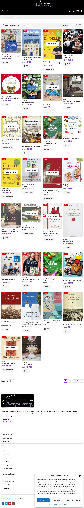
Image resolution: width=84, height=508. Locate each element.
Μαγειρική (70, 55)
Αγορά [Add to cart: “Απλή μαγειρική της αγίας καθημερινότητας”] (68, 247)
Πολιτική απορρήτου (63, 504)
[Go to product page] (11, 41)
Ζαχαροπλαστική (26, 144)
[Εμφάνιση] (71, 25)
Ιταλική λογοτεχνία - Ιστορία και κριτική (52, 320)
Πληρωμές (6, 458)
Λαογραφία (4, 321)
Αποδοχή (43, 500)
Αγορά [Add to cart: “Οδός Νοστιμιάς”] (27, 66)
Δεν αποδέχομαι (57, 500)
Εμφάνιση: (65, 25)
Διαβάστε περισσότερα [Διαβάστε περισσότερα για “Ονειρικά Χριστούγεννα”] (50, 239)
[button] (80, 476)
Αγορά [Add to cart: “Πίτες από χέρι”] (27, 371)
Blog (4, 445)
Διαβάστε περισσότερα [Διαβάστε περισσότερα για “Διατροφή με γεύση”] (29, 233)
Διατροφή (49, 61)
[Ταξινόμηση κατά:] (26, 25)
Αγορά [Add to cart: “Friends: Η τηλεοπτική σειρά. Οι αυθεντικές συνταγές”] (68, 287)
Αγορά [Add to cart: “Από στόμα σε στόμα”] (6, 286)
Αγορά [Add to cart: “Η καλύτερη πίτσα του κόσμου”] (27, 285)
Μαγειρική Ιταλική (26, 277)
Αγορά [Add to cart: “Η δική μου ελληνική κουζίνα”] (6, 62)
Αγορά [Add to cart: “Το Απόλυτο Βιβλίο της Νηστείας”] (27, 108)
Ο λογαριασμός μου (8, 477)
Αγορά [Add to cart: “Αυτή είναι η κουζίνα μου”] (6, 238)
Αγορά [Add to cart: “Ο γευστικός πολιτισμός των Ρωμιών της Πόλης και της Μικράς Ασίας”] (6, 329)
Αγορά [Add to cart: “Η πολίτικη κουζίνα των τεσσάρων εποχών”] (68, 331)
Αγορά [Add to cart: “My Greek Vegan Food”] (47, 149)
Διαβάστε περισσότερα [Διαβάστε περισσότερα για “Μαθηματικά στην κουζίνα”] (8, 147)
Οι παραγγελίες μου (8, 481)
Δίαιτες (44, 61)
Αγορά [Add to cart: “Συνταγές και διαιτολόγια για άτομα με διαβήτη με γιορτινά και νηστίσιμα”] (6, 104)
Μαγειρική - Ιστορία (55, 190)
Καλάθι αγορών (7, 488)
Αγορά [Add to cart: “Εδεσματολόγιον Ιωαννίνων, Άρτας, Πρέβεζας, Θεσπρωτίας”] (27, 153)
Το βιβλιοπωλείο (7, 438)
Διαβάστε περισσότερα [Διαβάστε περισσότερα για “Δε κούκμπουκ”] (50, 111)
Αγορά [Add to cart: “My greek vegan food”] (47, 286)
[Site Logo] (42, 4)
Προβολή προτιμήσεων (72, 500)
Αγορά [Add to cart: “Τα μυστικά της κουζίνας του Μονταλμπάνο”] (47, 329)
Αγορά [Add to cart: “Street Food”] (68, 64)
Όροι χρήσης (6, 461)
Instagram (13, 503)
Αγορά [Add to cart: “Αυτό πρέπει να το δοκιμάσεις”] (68, 107)
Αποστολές (6, 454)
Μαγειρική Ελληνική (6, 54)
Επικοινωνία (6, 441)
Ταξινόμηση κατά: (14, 25)
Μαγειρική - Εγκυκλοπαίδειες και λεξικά (31, 322)
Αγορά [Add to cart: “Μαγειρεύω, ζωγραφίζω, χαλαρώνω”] (68, 145)
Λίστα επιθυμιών (7, 485)
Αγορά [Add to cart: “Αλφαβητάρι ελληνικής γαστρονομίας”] (27, 330)
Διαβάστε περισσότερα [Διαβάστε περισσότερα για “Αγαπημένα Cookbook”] (8, 370)
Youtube (9, 503)
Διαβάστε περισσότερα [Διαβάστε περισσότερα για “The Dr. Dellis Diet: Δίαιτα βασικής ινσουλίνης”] (50, 69)
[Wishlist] (72, 11)
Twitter (6, 503)
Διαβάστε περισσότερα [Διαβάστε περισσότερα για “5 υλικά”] (29, 192)
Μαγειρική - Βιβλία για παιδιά (29, 57)
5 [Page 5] (77, 381)
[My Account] (68, 11)
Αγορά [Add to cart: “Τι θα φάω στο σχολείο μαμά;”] (68, 192)
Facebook (3, 503)
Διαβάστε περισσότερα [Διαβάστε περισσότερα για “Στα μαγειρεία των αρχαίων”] (50, 198)
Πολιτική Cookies (52, 504)
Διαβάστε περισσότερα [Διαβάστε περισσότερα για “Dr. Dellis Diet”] (8, 197)
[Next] (81, 381)
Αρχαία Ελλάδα (46, 190)
